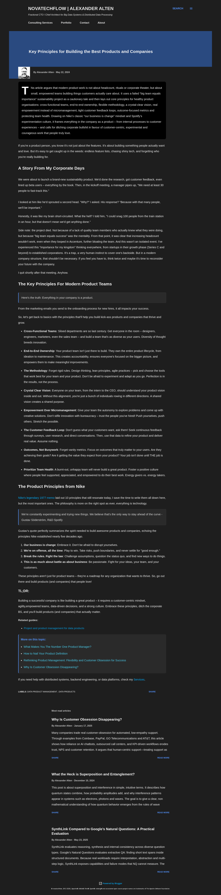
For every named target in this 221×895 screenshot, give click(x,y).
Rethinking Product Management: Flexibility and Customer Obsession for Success (75, 660)
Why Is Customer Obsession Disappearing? (51, 667)
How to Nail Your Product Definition (46, 653)
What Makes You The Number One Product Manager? (57, 646)
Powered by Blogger (110, 883)
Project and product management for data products (54, 628)
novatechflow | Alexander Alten (71, 8)
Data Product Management (42, 692)
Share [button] (152, 692)
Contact (84, 22)
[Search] (178, 8)
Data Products (67, 692)
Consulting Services (40, 22)
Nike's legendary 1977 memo (36, 497)
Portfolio (66, 22)
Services (139, 679)
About (101, 22)
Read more (163, 758)
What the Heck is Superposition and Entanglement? (93, 774)
